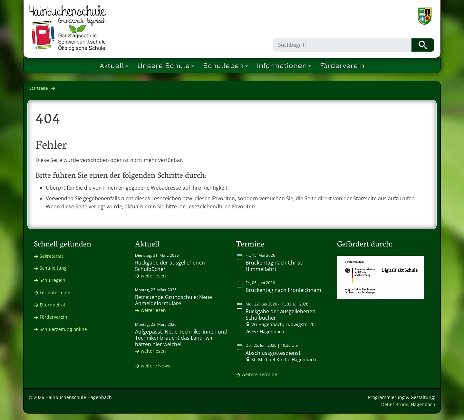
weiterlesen (153, 276)
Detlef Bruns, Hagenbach (408, 404)
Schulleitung (53, 268)
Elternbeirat (52, 305)
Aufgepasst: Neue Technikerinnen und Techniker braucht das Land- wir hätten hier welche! (181, 337)
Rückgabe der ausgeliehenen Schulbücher (170, 265)
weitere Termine (259, 374)
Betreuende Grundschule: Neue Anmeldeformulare (173, 300)
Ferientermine (55, 292)
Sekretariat (51, 256)
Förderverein (53, 317)
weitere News (155, 366)
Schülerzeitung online (63, 329)
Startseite (38, 88)
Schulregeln (52, 280)
